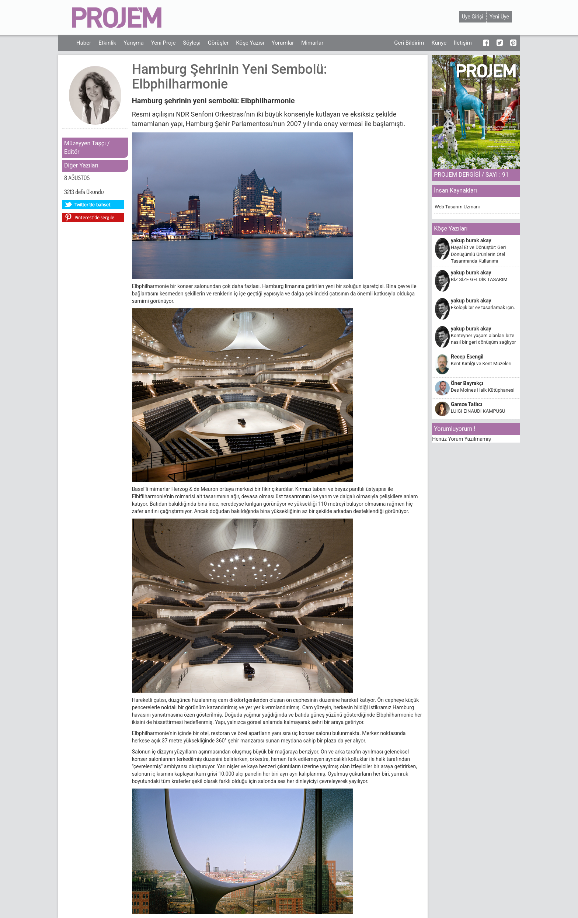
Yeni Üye (499, 17)
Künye (438, 42)
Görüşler (218, 42)
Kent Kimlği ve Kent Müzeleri (481, 363)
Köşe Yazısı (250, 42)
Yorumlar (283, 42)
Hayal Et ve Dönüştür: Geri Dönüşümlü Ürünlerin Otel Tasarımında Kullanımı (478, 254)
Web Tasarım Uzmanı (457, 206)
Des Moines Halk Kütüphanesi (483, 390)
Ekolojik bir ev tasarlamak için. (483, 307)
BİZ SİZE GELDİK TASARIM (479, 279)
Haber (83, 42)
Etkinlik (107, 42)
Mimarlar (312, 42)
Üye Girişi (472, 17)
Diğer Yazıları (81, 165)
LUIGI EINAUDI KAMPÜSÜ (478, 411)
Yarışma (133, 42)
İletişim (463, 42)
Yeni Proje (163, 42)
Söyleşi (191, 42)
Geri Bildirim (409, 42)
